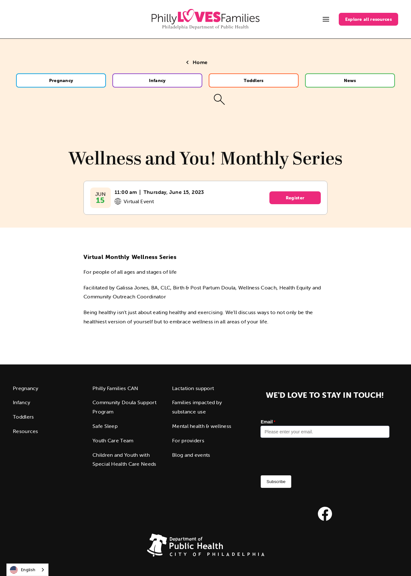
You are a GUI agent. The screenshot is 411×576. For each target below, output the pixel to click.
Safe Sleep (105, 426)
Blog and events (191, 455)
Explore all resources (368, 19)
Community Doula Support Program (124, 407)
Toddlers (253, 80)
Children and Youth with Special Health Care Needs (124, 459)
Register (295, 198)
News (350, 80)
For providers (188, 440)
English (22, 570)
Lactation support (193, 388)
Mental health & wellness (201, 426)
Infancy (157, 80)
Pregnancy (61, 80)
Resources (25, 431)
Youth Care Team (113, 440)
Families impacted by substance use (197, 407)
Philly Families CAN (115, 388)
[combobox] (27, 569)
